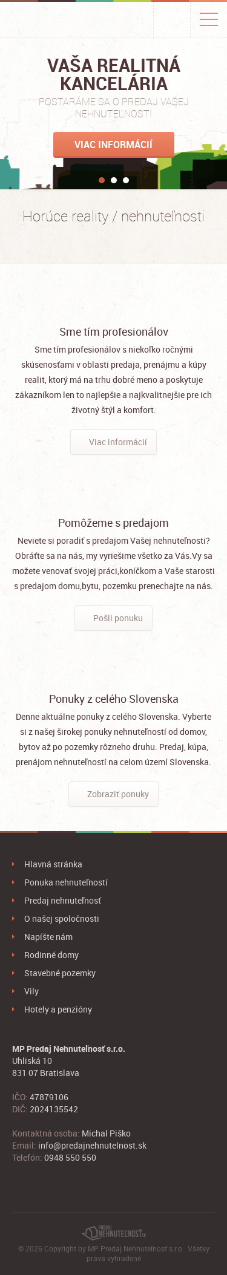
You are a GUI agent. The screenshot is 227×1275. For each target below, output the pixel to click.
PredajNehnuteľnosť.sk (51, 20)
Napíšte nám (48, 936)
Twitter (36, 1182)
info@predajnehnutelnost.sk (92, 1145)
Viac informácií (113, 144)
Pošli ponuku (118, 618)
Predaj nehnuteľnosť (62, 900)
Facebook (18, 1182)
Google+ (54, 1182)
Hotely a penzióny (58, 1009)
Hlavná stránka (53, 864)
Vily (31, 991)
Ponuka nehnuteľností (66, 882)
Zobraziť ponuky (118, 794)
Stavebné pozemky (60, 973)
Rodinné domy (51, 954)
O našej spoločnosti (61, 918)
